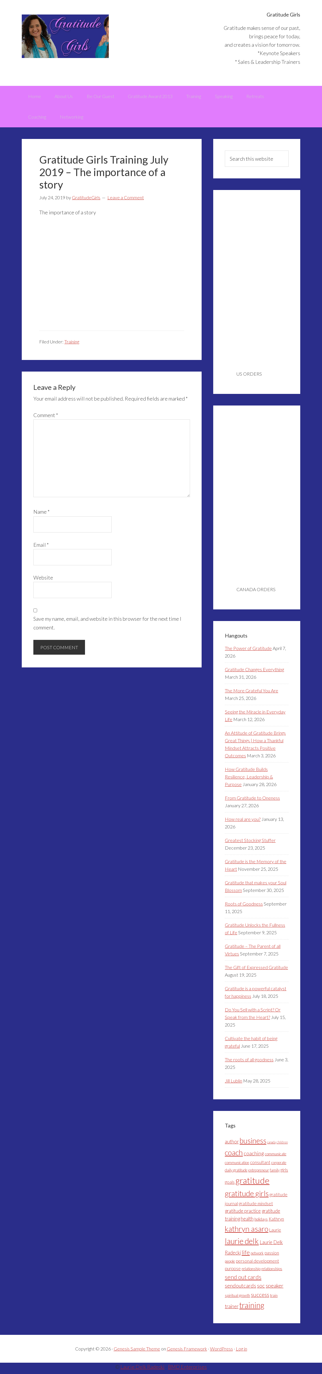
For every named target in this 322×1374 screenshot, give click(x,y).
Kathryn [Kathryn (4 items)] (276, 1221)
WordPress (221, 1351)
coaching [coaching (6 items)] (254, 1156)
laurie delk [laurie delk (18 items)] (242, 1243)
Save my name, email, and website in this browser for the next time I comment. (107, 625)
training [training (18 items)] (251, 1308)
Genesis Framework (187, 1351)
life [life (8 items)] (246, 1254)
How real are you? (243, 821)
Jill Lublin (233, 1083)
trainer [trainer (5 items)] (231, 1309)
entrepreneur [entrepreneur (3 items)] (258, 1173)
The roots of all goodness (249, 1062)
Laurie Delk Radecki (142, 1369)
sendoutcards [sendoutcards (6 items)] (240, 1288)
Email (41, 547)
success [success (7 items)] (260, 1297)
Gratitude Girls (65, 36)
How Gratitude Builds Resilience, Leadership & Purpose (249, 779)
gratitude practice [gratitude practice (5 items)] (243, 1213)
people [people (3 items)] (230, 1263)
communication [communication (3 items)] (237, 1165)
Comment (45, 417)
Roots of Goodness (244, 906)
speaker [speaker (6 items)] (274, 1288)
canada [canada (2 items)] (271, 1145)
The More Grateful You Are (251, 693)
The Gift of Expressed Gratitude (256, 970)
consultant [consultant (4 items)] (260, 1165)
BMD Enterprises (188, 1369)
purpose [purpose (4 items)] (233, 1271)
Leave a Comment (125, 200)
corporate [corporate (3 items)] (278, 1165)
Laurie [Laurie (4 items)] (275, 1232)
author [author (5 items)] (232, 1144)
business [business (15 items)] (253, 1143)
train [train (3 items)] (274, 1298)
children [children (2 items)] (282, 1145)
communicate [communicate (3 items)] (275, 1156)
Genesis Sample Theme (137, 1351)
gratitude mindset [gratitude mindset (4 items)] (256, 1206)
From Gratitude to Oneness (252, 800)
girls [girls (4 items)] (284, 1172)
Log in (241, 1351)
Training (71, 344)
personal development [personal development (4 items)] (257, 1263)
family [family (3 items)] (275, 1173)
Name (41, 514)
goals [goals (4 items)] (230, 1184)
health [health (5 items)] (247, 1221)
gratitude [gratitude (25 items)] (252, 1183)
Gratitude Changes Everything (254, 672)
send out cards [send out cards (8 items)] (243, 1279)
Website (43, 580)
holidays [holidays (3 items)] (261, 1221)
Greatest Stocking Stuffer (250, 843)
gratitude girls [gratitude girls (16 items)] (247, 1196)
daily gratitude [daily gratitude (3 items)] (236, 1173)
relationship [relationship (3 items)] (251, 1271)
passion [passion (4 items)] (272, 1255)
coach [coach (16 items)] (234, 1155)
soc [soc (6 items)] (261, 1288)
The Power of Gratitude (248, 650)
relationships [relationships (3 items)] (271, 1271)
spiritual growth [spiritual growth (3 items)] (237, 1298)
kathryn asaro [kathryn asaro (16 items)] (246, 1231)
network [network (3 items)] (257, 1255)
